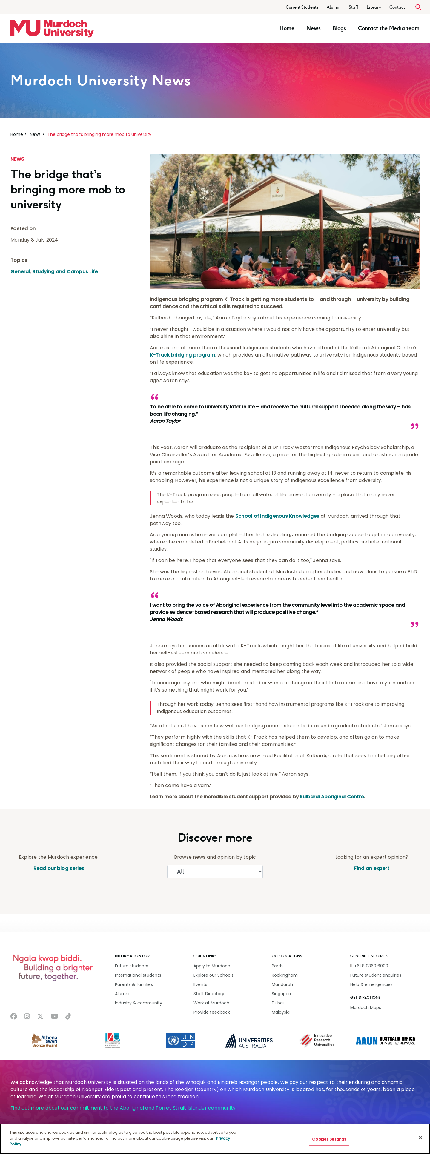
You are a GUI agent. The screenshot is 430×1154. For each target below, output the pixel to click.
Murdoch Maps (365, 1007)
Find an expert (371, 868)
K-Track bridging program (182, 354)
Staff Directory (209, 994)
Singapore (282, 994)
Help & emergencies (371, 984)
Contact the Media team (389, 28)
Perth (277, 966)
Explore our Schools (214, 975)
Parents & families (134, 984)
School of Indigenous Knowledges (277, 516)
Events (200, 984)
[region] (215, 1139)
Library (374, 7)
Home (287, 28)
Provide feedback (212, 1012)
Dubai (278, 1003)
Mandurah (282, 984)
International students (138, 975)
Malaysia (281, 1012)
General (20, 271)
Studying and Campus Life (65, 271)
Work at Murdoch (211, 1003)
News (313, 28)
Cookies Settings (329, 1139)
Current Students (302, 7)
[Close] (420, 1137)
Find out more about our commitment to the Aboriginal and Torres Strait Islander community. (123, 1107)
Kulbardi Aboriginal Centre (332, 796)
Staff (353, 7)
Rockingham (285, 975)
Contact (397, 7)
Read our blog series (58, 868)
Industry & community (138, 1003)
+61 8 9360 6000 (371, 966)
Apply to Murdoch (212, 966)
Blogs (339, 28)
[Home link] (52, 29)
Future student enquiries (375, 975)
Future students (131, 966)
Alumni (333, 7)
